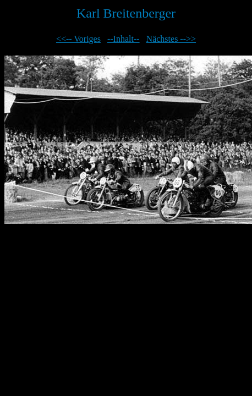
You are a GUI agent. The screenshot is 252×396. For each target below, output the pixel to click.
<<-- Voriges (78, 38)
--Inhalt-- (123, 38)
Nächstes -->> (171, 38)
